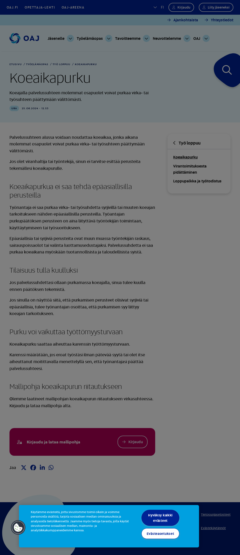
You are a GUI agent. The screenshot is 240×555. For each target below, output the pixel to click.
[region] (109, 526)
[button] (18, 527)
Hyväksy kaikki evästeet (160, 518)
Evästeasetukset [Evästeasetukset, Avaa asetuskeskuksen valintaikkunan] (160, 533)
